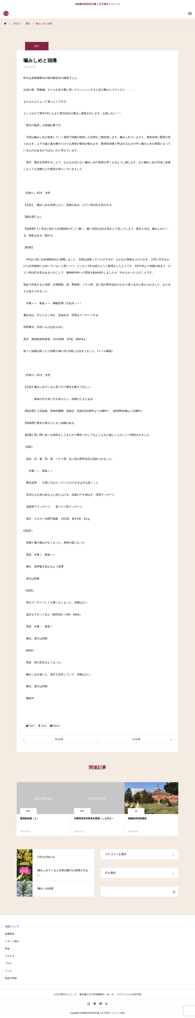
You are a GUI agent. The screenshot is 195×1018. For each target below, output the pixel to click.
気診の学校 (11, 978)
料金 (7, 948)
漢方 (36, 46)
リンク (8, 971)
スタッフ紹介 (12, 941)
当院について (12, 926)
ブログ (8, 963)
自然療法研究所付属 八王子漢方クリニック (97, 4)
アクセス (9, 956)
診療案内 (9, 934)
